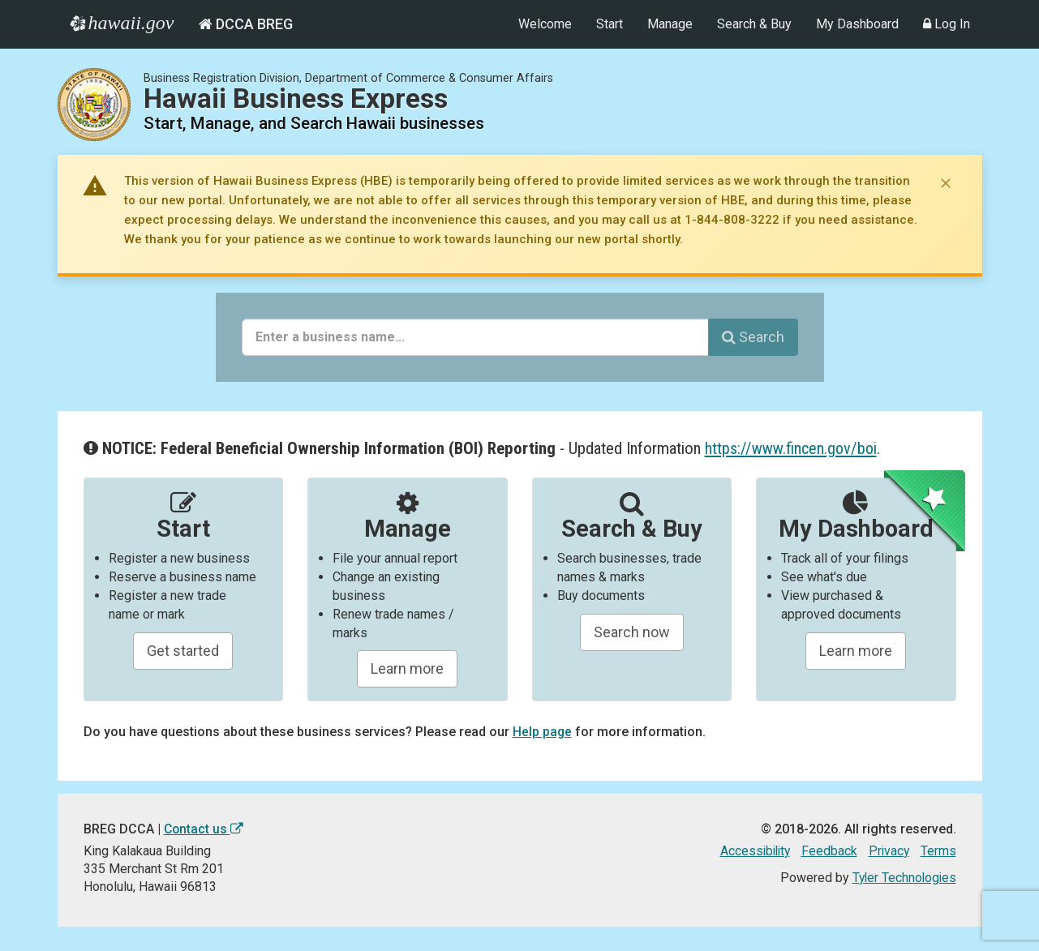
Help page (543, 731)
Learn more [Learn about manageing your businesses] (407, 668)
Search (753, 336)
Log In (946, 24)
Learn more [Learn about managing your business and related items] (855, 650)
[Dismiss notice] (946, 183)
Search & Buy (754, 24)
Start (609, 24)
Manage (670, 24)
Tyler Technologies (902, 877)
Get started (183, 650)
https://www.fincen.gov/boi (792, 448)
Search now (632, 631)
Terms (938, 851)
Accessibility (751, 851)
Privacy (888, 851)
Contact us (204, 829)
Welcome (545, 24)
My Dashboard (857, 24)
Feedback (828, 851)
